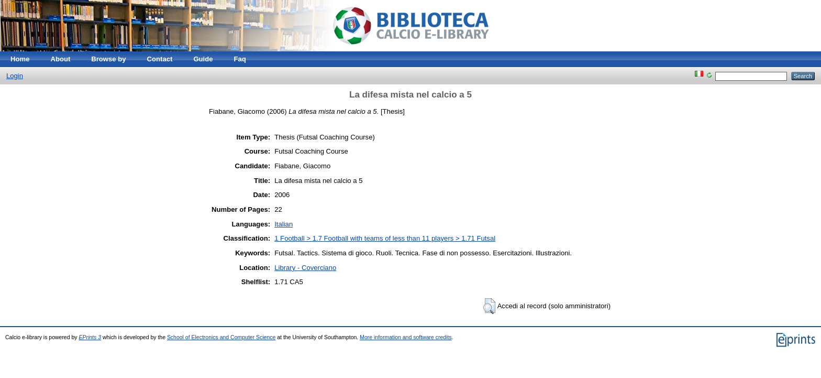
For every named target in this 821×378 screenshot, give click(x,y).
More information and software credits (405, 337)
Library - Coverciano (305, 268)
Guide (203, 59)
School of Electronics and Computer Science (221, 337)
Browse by (108, 59)
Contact (160, 59)
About (60, 59)
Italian (283, 224)
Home (19, 59)
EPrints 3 (90, 337)
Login (14, 76)
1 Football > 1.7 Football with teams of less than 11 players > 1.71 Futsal (384, 238)
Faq (240, 59)
